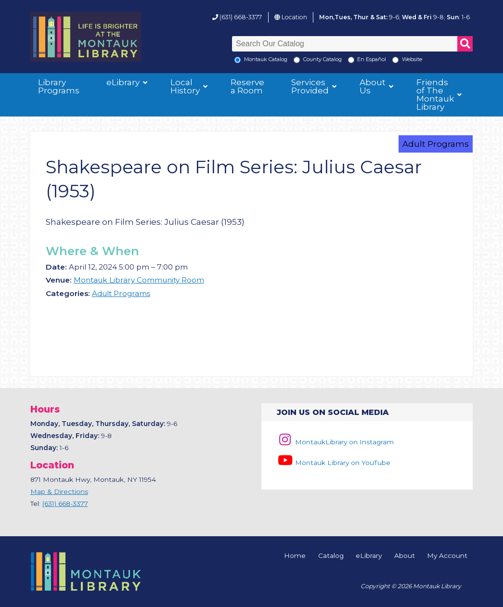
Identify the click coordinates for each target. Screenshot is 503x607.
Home (295, 556)
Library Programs (58, 86)
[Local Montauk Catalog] (237, 60)
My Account (447, 556)
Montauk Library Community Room (139, 279)
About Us (373, 86)
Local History (185, 86)
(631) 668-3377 (240, 17)
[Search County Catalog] (297, 60)
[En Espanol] (351, 60)
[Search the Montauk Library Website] (395, 60)
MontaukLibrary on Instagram (335, 442)
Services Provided (310, 86)
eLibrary (123, 82)
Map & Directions (59, 491)
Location (294, 17)
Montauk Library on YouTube (333, 462)
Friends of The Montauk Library (435, 94)
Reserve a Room (247, 86)
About (404, 556)
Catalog (331, 556)
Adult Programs (435, 144)
